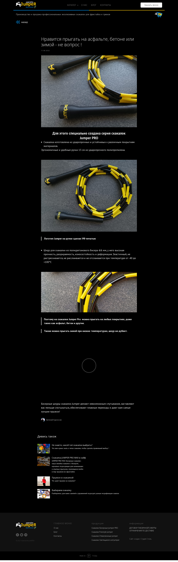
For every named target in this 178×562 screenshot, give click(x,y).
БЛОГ (93, 5)
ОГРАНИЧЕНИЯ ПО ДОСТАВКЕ (141, 532)
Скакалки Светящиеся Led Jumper (105, 542)
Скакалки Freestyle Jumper (102, 533)
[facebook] (17, 536)
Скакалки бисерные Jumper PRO (105, 530)
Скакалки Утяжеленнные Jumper (105, 538)
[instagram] (21, 536)
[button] (151, 5)
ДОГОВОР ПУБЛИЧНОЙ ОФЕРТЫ (142, 530)
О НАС (84, 5)
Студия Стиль (146, 540)
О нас (56, 530)
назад (24, 22)
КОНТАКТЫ (105, 5)
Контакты (58, 538)
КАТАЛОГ (72, 5)
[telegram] (25, 536)
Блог (55, 533)
